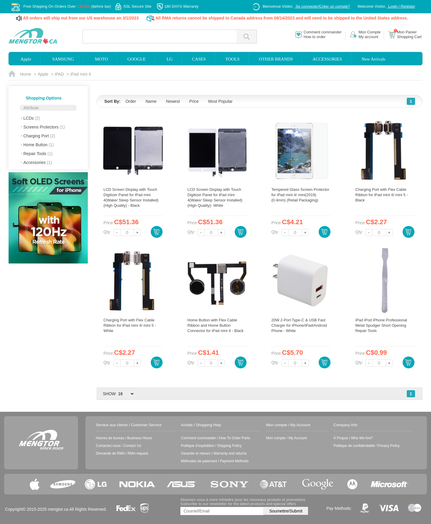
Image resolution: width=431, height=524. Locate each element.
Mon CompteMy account (369, 34)
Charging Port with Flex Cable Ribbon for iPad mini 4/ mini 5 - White (129, 325)
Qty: (107, 232)
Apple (25, 59)
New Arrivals (373, 59)
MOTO (101, 59)
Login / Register (401, 6)
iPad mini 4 (80, 74)
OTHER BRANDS (276, 59)
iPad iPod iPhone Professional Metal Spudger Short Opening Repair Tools (381, 325)
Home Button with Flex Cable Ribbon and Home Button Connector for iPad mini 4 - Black (215, 325)
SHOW (109, 393)
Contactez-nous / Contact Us (118, 446)
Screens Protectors (44, 127)
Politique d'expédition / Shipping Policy (211, 446)
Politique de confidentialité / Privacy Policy (366, 446)
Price (194, 101)
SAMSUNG (63, 59)
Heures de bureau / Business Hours (124, 438)
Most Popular (220, 101)
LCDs (31, 118)
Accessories (37, 162)
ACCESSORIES (327, 59)
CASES (199, 59)
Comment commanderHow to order (323, 34)
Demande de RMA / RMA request (122, 453)
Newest (173, 101)
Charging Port (39, 136)
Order (130, 101)
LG (170, 59)
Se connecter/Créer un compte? (322, 6)
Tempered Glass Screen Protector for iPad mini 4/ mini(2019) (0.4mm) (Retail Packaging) (300, 194)
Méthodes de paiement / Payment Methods (215, 461)
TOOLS (232, 59)
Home (25, 74)
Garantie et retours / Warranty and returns (214, 453)
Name (150, 101)
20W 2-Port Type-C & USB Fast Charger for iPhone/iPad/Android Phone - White (299, 325)
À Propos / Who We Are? (353, 438)
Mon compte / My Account (286, 438)
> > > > (126, 393)
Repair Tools (38, 154)
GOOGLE (136, 59)
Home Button (38, 145)
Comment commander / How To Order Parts (215, 438)
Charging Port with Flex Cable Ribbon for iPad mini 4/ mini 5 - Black (381, 194)
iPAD (59, 74)
